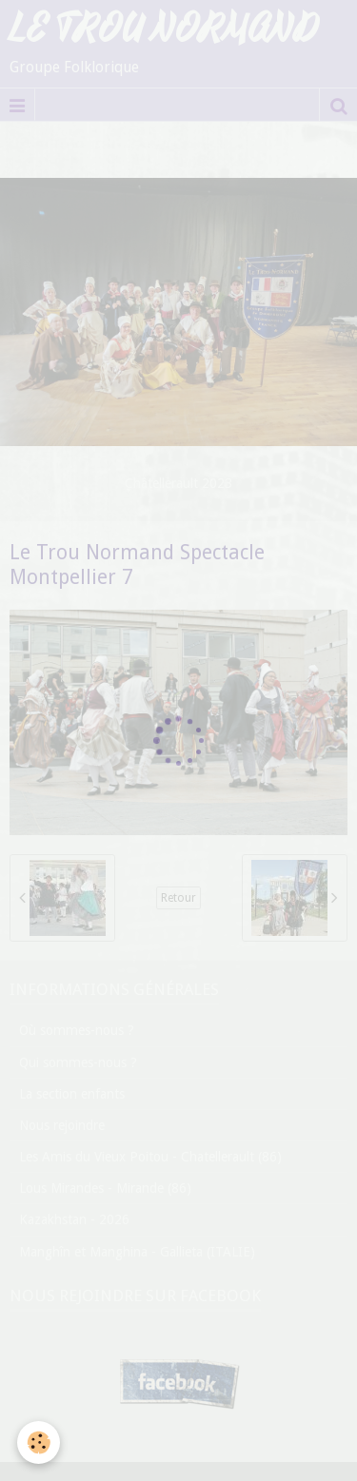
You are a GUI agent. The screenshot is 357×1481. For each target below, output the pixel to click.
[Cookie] (38, 1442)
